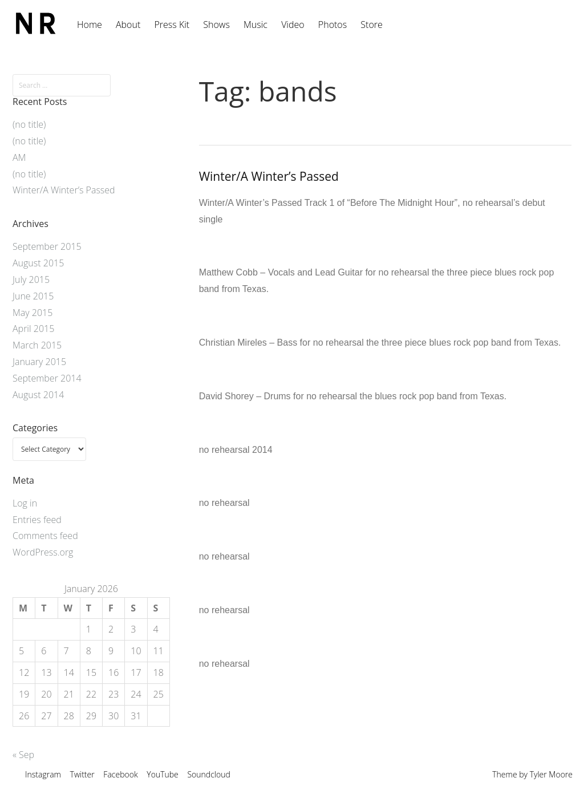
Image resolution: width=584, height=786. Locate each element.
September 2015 (47, 246)
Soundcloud (208, 774)
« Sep (23, 754)
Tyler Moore (551, 774)
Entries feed (37, 519)
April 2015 (33, 328)
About (128, 24)
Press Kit (171, 24)
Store (371, 24)
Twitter (82, 774)
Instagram (43, 774)
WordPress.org (43, 552)
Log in (25, 503)
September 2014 (47, 378)
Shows (216, 24)
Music (255, 24)
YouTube (163, 774)
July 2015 (31, 279)
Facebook (120, 774)
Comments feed (45, 535)
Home (89, 24)
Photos (332, 24)
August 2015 (38, 263)
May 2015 (32, 312)
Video (293, 24)
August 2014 (38, 394)
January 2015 (39, 361)
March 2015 (37, 345)
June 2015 (33, 296)
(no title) (29, 124)
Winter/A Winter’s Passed (269, 176)
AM (19, 157)
